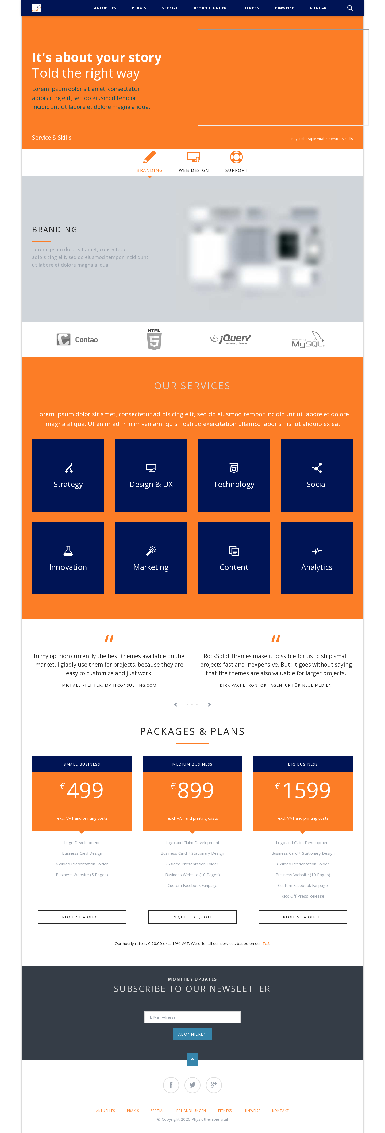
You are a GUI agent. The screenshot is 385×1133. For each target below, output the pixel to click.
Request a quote (82, 917)
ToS (266, 943)
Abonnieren (192, 1034)
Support (236, 170)
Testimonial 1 (187, 705)
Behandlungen (191, 1110)
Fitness (225, 1110)
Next (209, 705)
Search (350, 8)
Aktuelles (105, 1110)
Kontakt (280, 1110)
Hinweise (252, 1110)
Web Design (194, 170)
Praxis (133, 1110)
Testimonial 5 (197, 705)
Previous (175, 705)
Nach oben (192, 1059)
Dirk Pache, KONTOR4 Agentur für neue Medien (276, 685)
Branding (150, 170)
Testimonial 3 (192, 705)
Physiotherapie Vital (307, 138)
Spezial (158, 1110)
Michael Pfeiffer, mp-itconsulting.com (109, 685)
